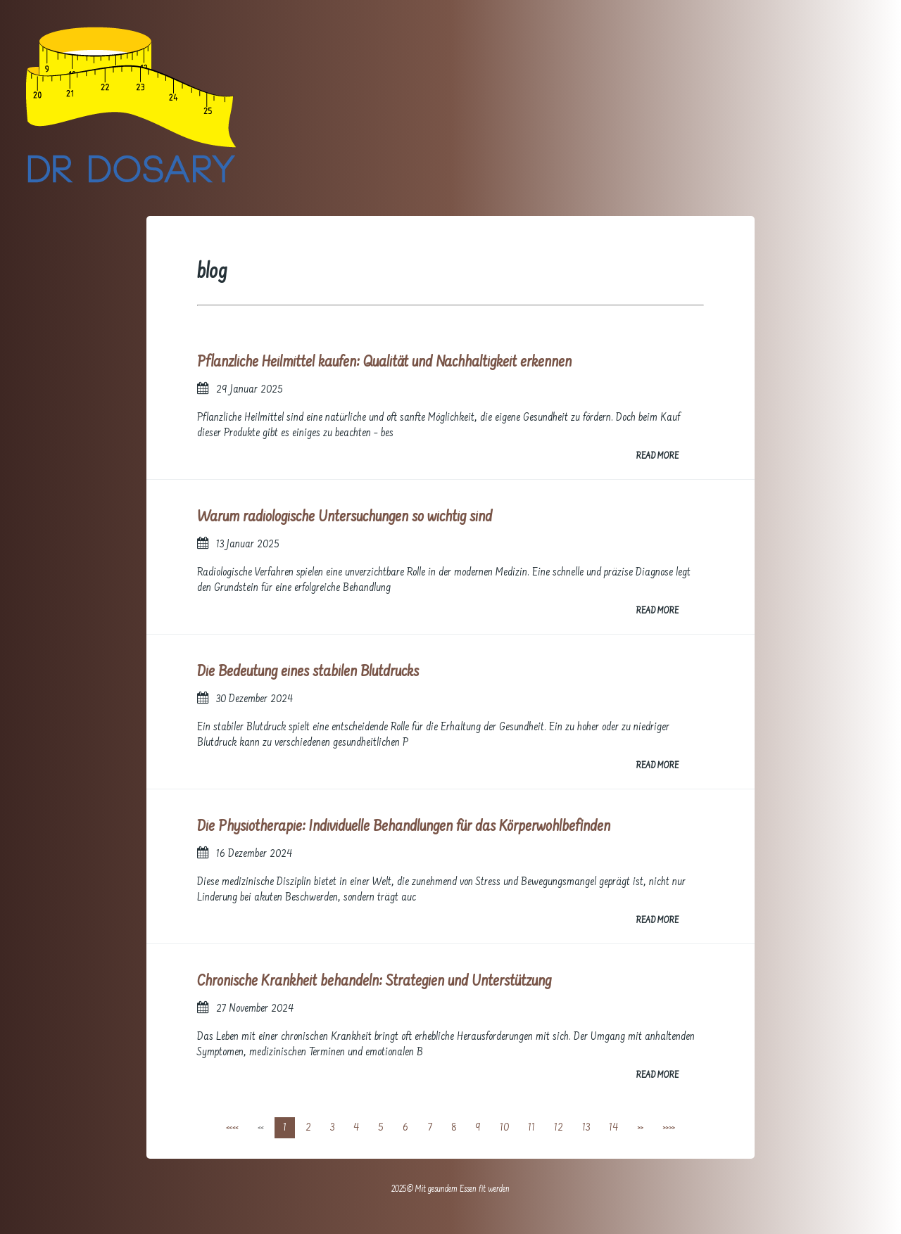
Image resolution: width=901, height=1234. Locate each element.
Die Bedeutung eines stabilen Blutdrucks (308, 672)
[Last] (668, 1127)
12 (558, 1127)
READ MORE (657, 457)
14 (613, 1127)
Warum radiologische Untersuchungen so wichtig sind (344, 517)
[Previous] (260, 1127)
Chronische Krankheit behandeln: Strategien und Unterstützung (374, 982)
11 (531, 1127)
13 (586, 1127)
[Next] (640, 1127)
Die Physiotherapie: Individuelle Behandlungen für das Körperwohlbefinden (403, 827)
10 (504, 1127)
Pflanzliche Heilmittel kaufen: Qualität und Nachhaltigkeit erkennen (384, 362)
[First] (232, 1127)
